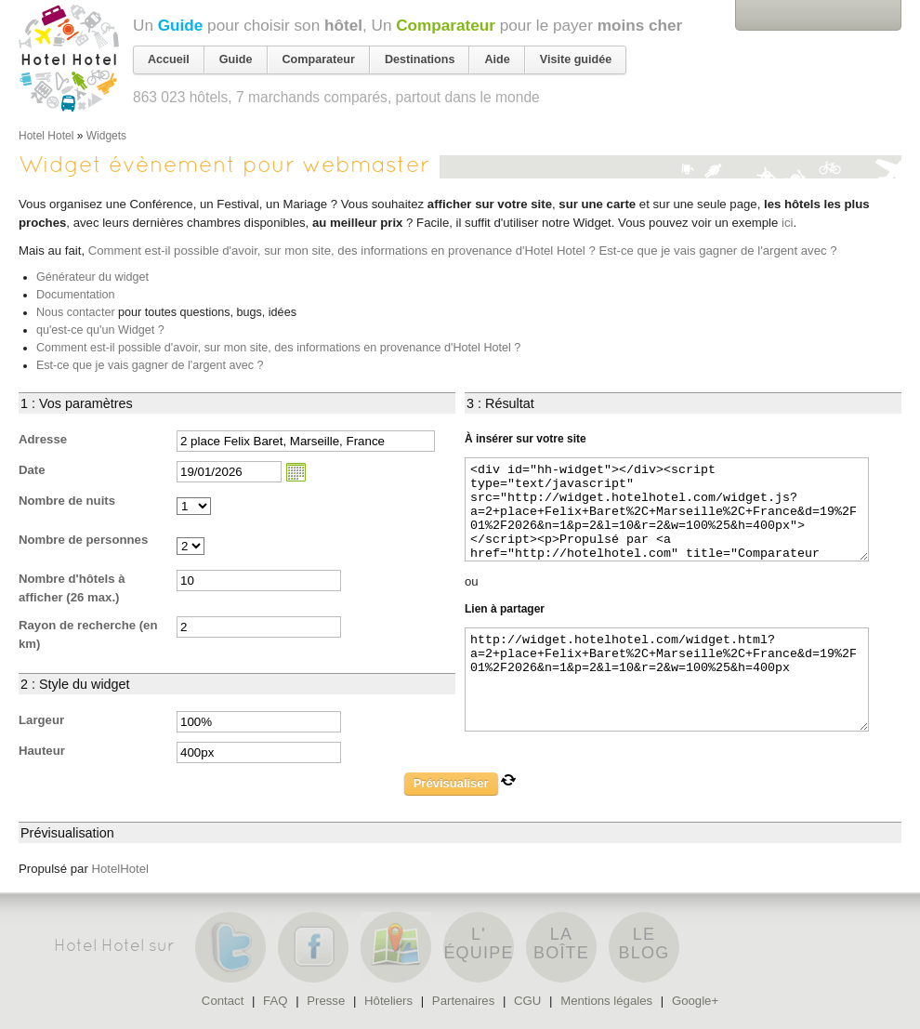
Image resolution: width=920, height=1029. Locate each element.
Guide (181, 25)
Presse (326, 1001)
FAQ (275, 1001)
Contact (222, 1001)
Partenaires (463, 1001)
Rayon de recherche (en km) (88, 634)
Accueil (169, 59)
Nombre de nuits (67, 501)
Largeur (41, 720)
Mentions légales (606, 1001)
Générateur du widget (92, 277)
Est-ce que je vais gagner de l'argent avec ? (717, 250)
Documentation (75, 294)
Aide (496, 59)
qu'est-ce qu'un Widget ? (100, 329)
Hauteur (42, 751)
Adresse (43, 439)
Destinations (420, 59)
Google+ (695, 1001)
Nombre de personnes (83, 540)
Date (32, 470)
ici (787, 223)
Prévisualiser (451, 783)
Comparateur (445, 25)
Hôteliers (388, 1001)
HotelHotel (120, 869)
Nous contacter (75, 312)
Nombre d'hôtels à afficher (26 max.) (72, 588)
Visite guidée (575, 59)
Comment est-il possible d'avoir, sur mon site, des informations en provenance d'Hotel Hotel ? (342, 250)
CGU (527, 1001)
